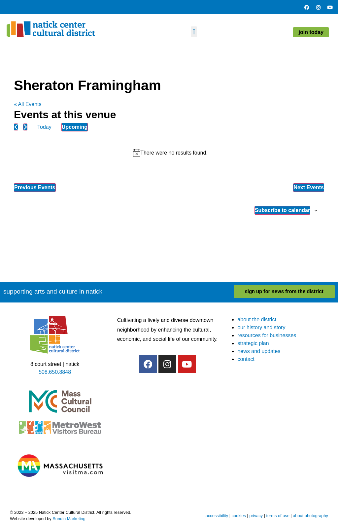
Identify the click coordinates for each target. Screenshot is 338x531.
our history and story (261, 327)
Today (44, 127)
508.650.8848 (55, 372)
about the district (256, 319)
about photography (310, 515)
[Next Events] (25, 127)
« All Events (28, 104)
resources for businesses (266, 335)
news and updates (258, 351)
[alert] (170, 153)
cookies (239, 515)
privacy (256, 515)
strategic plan (253, 343)
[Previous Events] (16, 127)
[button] (194, 31)
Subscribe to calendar (282, 210)
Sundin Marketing (68, 518)
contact (245, 359)
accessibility (217, 515)
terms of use (277, 515)
